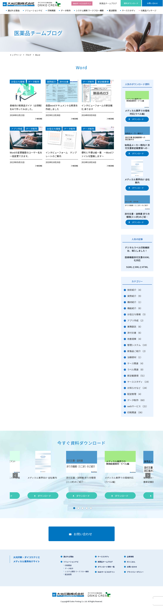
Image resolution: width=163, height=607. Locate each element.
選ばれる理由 (14, 10)
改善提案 (135, 338)
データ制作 (66, 10)
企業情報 (130, 556)
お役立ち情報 (137, 314)
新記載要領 (136, 375)
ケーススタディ (128, 10)
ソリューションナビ (33, 10)
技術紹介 (135, 289)
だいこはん (131, 561)
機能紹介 (135, 308)
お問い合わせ (132, 567)
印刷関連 (51, 10)
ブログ (28, 54)
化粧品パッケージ (148, 10)
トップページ (15, 54)
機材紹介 (135, 302)
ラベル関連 (136, 369)
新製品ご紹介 (137, 351)
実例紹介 (135, 296)
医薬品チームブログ (108, 3)
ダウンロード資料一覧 (106, 567)
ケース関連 (136, 363)
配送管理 (113, 10)
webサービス (137, 406)
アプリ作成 (136, 320)
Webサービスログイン (106, 572)
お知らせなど (137, 387)
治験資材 (135, 357)
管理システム (137, 345)
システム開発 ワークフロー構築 (90, 10)
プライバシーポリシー (135, 572)
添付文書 (135, 332)
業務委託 (135, 326)
